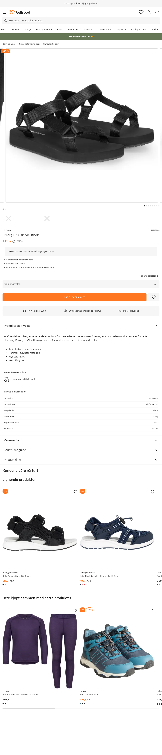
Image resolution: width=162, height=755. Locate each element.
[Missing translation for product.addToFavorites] (153, 297)
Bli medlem (148, 672)
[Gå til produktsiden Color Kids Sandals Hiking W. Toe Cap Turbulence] (129, 519)
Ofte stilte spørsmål (14, 699)
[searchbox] (84, 21)
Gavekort (89, 29)
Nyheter (121, 29)
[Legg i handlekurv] (74, 297)
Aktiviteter (73, 29)
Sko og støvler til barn (29, 44)
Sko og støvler (44, 29)
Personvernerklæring (69, 750)
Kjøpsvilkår (86, 750)
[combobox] (81, 20)
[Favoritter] (141, 12)
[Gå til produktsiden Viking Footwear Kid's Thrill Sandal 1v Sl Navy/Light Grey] (78, 519)
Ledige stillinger (78, 714)
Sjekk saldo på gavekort (11, 706)
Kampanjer (106, 29)
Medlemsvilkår (77, 709)
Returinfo (8, 713)
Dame (15, 29)
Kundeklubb (75, 704)
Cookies (98, 750)
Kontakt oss (10, 732)
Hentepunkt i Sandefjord (10, 725)
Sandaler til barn (51, 44)
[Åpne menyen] (4, 12)
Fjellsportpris (138, 29)
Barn (59, 29)
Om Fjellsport (76, 699)
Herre (4, 29)
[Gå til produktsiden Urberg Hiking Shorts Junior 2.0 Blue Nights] (129, 612)
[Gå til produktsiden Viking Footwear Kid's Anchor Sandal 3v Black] (27, 519)
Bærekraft (75, 719)
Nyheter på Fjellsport (48, 704)
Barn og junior (9, 44)
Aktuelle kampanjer (47, 699)
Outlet (154, 29)
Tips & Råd (9, 718)
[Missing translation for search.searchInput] (5, 20)
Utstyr (27, 29)
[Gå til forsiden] (19, 12)
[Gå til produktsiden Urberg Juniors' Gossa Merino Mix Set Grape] (27, 612)
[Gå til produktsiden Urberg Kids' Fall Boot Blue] (78, 612)
